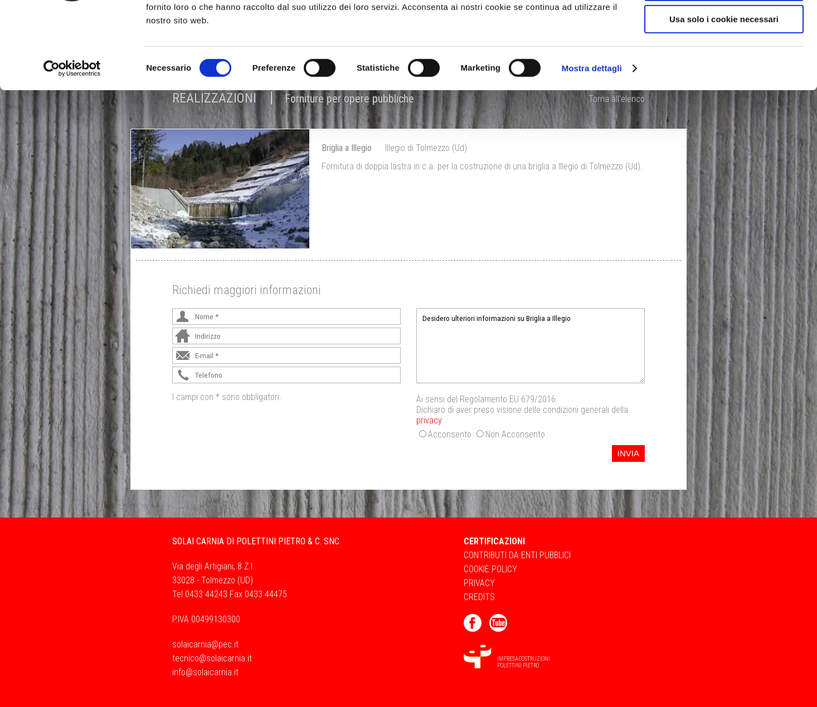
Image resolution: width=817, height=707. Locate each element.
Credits (479, 597)
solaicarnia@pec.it (205, 644)
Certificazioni (494, 541)
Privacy (479, 583)
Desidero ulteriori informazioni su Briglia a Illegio (530, 345)
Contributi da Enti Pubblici (517, 555)
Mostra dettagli (592, 142)
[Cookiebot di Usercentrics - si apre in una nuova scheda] (72, 142)
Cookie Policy (490, 569)
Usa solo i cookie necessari (724, 92)
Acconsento (449, 434)
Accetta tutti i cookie (724, 27)
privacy (429, 420)
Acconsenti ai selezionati (724, 60)
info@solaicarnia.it (205, 672)
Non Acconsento (515, 434)
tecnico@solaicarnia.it (212, 658)
